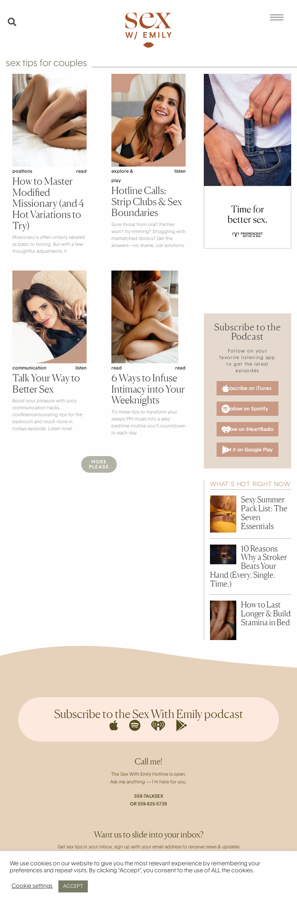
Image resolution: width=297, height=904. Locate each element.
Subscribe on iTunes (246, 388)
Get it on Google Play (247, 450)
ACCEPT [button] (73, 886)
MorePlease (99, 465)
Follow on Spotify (245, 409)
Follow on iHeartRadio (247, 429)
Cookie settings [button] (32, 886)
